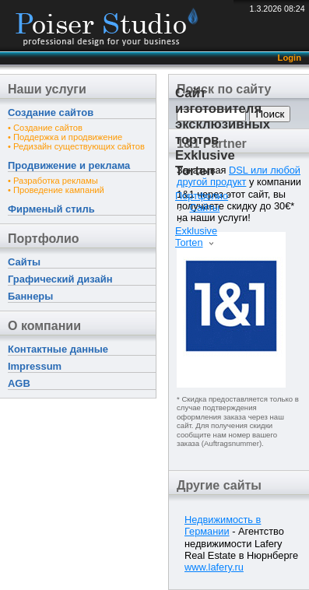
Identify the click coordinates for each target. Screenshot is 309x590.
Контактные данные (58, 349)
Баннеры (30, 296)
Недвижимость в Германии (222, 525)
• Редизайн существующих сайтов (76, 146)
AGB (19, 383)
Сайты (24, 262)
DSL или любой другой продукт (238, 176)
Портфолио (43, 238)
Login (289, 57)
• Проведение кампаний (56, 190)
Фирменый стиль (51, 209)
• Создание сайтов (45, 127)
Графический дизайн (60, 279)
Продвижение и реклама (69, 165)
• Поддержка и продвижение (65, 137)
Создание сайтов (50, 112)
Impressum (34, 366)
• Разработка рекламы (53, 180)
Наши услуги (47, 89)
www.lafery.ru (214, 567)
